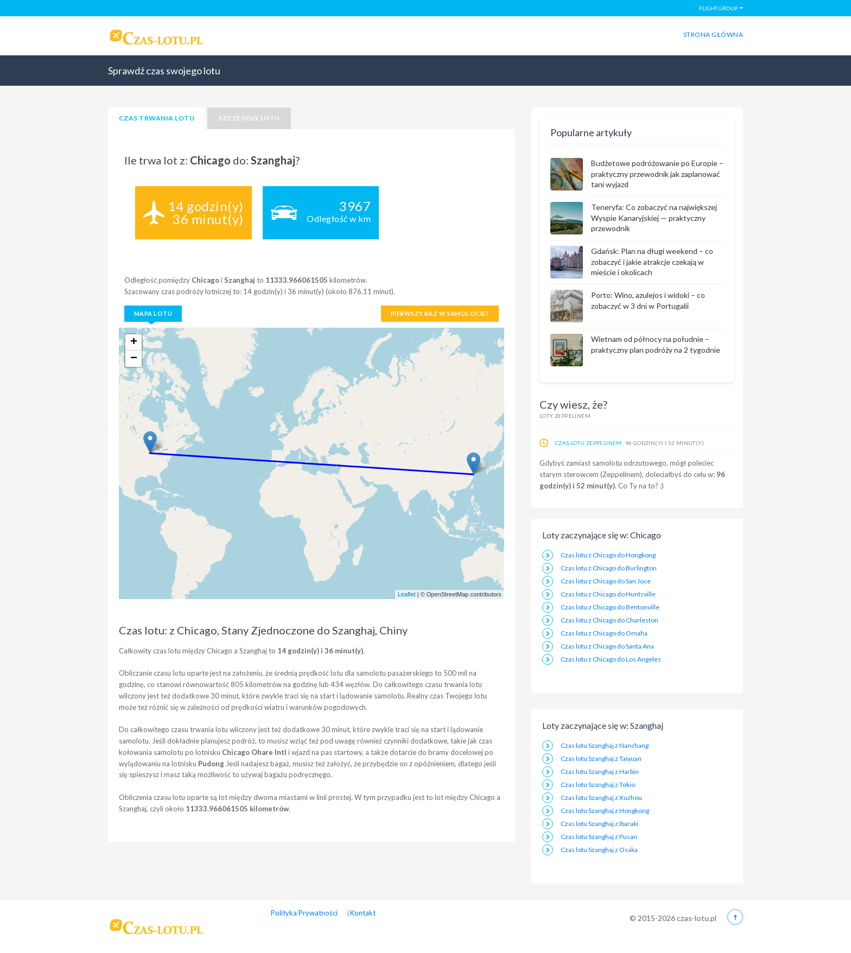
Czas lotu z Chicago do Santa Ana (607, 646)
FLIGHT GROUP (718, 8)
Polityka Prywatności (304, 912)
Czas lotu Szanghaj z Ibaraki (599, 823)
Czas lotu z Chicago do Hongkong (608, 555)
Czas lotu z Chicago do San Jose (606, 581)
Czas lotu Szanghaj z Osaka (599, 850)
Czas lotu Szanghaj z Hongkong (605, 810)
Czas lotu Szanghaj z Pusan (599, 837)
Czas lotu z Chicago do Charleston (609, 620)
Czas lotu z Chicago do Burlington (609, 568)
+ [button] (133, 342)
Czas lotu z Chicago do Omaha (604, 633)
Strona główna (713, 34)
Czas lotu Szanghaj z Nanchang (605, 745)
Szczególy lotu (249, 118)
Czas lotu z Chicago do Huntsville (608, 594)
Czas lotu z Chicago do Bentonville (610, 607)
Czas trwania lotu (156, 118)
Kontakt (363, 912)
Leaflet (407, 594)
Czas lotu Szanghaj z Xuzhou (601, 797)
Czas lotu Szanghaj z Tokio (598, 784)
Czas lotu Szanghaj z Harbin (600, 771)
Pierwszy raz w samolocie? (440, 313)
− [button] (133, 359)
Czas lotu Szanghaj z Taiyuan (601, 758)
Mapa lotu (153, 313)
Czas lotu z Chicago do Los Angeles (611, 659)
